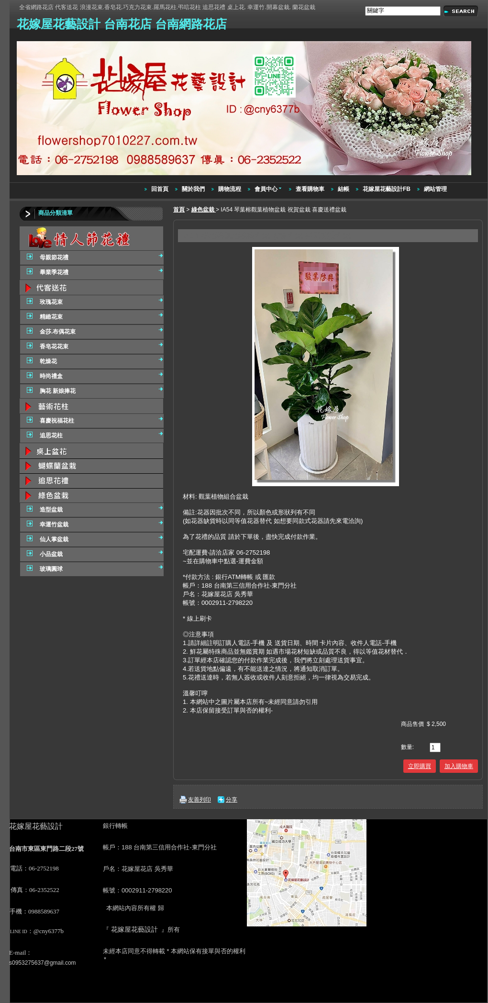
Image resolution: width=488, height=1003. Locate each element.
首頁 (179, 209)
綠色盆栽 (203, 209)
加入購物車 (458, 766)
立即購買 (419, 766)
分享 (231, 799)
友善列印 (199, 799)
